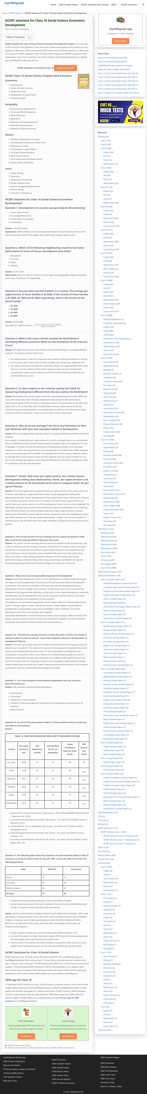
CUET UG (102, 820)
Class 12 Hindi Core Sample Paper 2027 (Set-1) (118, 89)
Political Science (110, 432)
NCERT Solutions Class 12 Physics (117, 843)
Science (106, 222)
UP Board (102, 1030)
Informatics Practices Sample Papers (119, 715)
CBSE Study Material (36, 1048)
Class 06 (104, 206)
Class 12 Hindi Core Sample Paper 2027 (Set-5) (118, 73)
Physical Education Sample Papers (118, 723)
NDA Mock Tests (10, 1081)
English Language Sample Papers (117, 595)
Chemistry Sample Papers (114, 637)
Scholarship (106, 560)
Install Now (68, 1036)
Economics (108, 385)
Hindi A (106, 292)
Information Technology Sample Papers (120, 606)
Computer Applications (113, 323)
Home (53, 4)
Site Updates (106, 564)
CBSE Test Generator (109, 1071)
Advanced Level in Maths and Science (114, 69)
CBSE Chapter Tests (60, 1075)
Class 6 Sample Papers (110, 742)
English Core (108, 389)
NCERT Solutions (131, 4)
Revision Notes (104, 855)
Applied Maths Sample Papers (116, 626)
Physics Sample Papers (113, 661)
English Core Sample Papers (115, 645)
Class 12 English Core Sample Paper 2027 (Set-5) (118, 92)
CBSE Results (106, 544)
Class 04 (104, 168)
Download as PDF (65, 68)
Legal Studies (109, 498)
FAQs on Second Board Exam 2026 (112, 57)
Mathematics (109, 164)
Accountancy (108, 362)
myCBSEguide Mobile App (14, 1057)
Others (104, 556)
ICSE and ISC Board (11, 1065)
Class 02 (104, 144)
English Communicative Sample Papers (120, 591)
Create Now (26, 1036)
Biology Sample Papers (113, 630)
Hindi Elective (109, 401)
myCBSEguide (14, 3)
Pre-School (102, 851)
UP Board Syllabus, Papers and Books (19, 1069)
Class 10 (48, 1048)
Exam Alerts (106, 552)
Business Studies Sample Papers (117, 634)
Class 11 (104, 358)
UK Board (102, 863)
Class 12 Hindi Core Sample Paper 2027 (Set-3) (118, 81)
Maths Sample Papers (112, 610)
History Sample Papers (113, 653)
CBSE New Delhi (107, 540)
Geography (108, 393)
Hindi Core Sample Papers (114, 649)
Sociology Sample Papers (114, 738)
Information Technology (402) (116, 338)
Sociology (107, 436)
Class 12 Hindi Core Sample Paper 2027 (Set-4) (118, 77)
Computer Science (111, 381)
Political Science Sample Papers (116, 665)
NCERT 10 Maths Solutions (63, 1083)
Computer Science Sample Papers (117, 692)
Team (119, 1086)
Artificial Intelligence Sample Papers (118, 583)
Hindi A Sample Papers (113, 599)
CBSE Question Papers (107, 572)
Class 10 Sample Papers (111, 579)
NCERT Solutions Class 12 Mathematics (120, 840)
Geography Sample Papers (114, 704)
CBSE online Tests (107, 1075)
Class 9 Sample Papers (110, 773)
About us (104, 1086)
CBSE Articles (106, 536)
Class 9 (104, 1007)
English (106, 152)
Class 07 (104, 230)
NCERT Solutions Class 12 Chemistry (118, 836)
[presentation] (33, 325)
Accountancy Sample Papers (115, 672)
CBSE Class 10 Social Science (18, 1048)
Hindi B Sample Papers (113, 603)
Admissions (106, 533)
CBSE (115, 4)
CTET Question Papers (12, 1077)
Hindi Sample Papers (112, 750)
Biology (106, 369)
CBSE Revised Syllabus (61, 1079)
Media (112, 1086)
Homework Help (107, 1082)
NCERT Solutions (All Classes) (95, 4)
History (106, 404)
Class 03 (104, 148)
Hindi (105, 160)
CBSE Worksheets (105, 812)
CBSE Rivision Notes (60, 1071)
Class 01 (104, 140)
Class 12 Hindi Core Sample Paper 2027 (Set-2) (118, 85)
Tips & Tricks (106, 568)
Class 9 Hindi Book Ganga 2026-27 (112, 61)
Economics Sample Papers (114, 641)
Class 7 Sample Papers (110, 758)
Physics (106, 428)
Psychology (108, 521)
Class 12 (104, 439)
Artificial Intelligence (112, 319)
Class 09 (104, 280)
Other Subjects (109, 269)
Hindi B (106, 296)
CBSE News (102, 529)
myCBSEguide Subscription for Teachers (115, 65)
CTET (100, 816)
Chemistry (107, 377)
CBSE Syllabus (107, 548)
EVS (105, 156)
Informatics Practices (112, 412)
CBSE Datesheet (107, 1063)
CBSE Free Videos (107, 1078)
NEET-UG (102, 847)
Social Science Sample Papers (116, 618)
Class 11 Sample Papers (111, 622)
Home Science (109, 408)
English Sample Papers (113, 746)
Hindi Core (108, 397)
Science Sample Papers (113, 614)
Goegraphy (108, 474)
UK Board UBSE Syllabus (13, 1073)
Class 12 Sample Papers (111, 669)
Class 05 (104, 187)
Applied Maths (109, 366)
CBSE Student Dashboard (14, 1061)
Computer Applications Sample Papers (120, 587)
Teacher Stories (104, 859)
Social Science (26, 1045)
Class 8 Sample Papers (110, 766)
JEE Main (101, 824)
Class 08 (104, 253)
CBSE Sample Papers (68, 4)
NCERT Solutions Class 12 (111, 832)
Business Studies (110, 373)
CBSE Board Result (108, 1067)
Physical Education (111, 424)
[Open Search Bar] (143, 4)
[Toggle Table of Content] (28, 37)
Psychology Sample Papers (114, 735)
